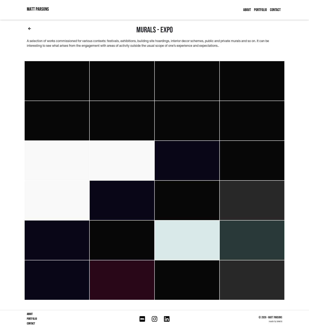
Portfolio (260, 9)
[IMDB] (142, 319)
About (247, 9)
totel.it (279, 321)
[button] (56, 81)
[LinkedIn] (167, 319)
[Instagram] (154, 319)
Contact (275, 9)
